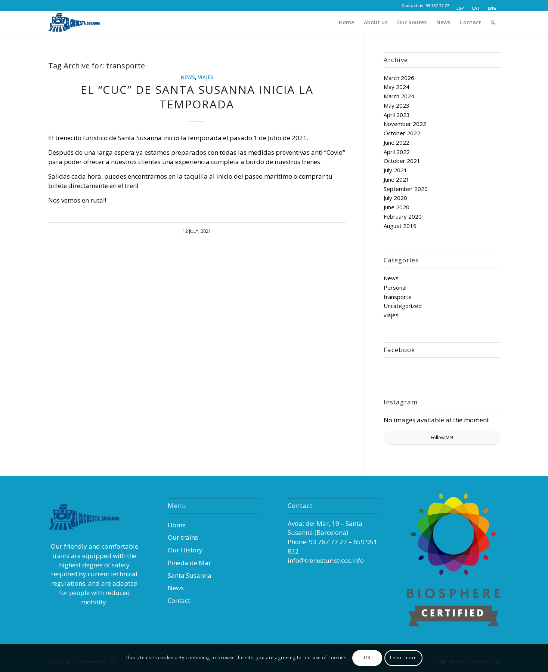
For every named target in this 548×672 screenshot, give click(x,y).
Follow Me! (442, 437)
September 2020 (406, 188)
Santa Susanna (189, 575)
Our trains (183, 537)
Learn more (403, 657)
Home (177, 525)
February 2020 (403, 216)
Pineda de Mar (189, 562)
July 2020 (395, 197)
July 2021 (395, 170)
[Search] (493, 22)
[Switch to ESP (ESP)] (460, 8)
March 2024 (399, 96)
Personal (395, 287)
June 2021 (396, 179)
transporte (398, 296)
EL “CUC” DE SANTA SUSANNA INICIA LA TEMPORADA (197, 97)
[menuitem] (460, 8)
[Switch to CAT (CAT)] (476, 8)
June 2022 (396, 142)
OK (367, 657)
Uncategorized (403, 305)
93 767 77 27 (437, 5)
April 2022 (397, 151)
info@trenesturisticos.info (326, 560)
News (188, 77)
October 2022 (402, 133)
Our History (185, 550)
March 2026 (399, 77)
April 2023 (397, 114)
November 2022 (405, 123)
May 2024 (396, 86)
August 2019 (400, 225)
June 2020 (396, 207)
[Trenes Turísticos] (81, 22)
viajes (205, 77)
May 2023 (396, 105)
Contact (179, 600)
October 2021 (402, 160)
